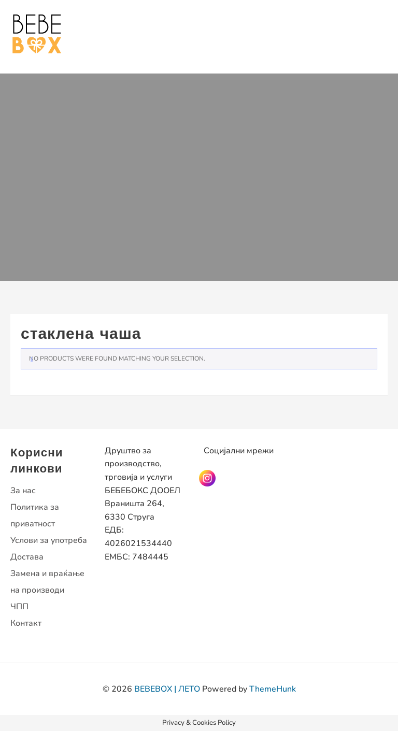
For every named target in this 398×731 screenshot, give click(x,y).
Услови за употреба (48, 540)
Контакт (25, 623)
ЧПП (19, 606)
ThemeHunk (272, 689)
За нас (23, 490)
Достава (27, 557)
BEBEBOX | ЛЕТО (167, 689)
